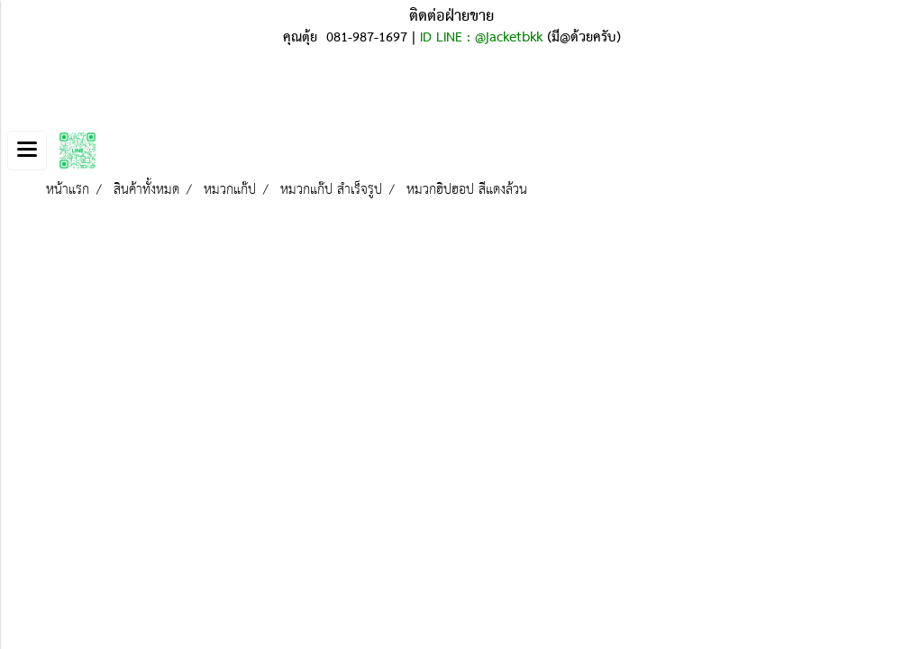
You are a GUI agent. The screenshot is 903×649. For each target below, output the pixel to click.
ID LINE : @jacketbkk (481, 37)
